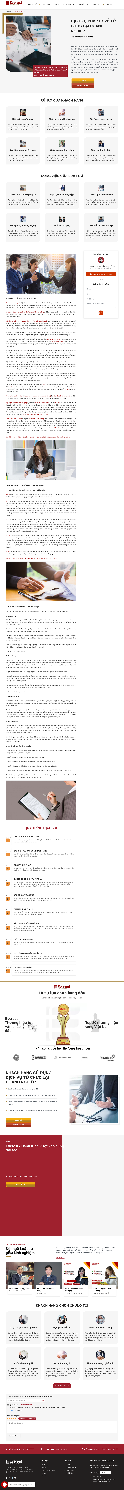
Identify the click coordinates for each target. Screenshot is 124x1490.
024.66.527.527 (97, 1431)
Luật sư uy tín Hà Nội (45, 1438)
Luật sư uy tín (106, 1438)
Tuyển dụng (70, 1418)
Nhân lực (71, 4)
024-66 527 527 (29, 1397)
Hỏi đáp (69, 1412)
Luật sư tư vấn (97, 1438)
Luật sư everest (19, 1438)
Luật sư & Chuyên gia (48, 1418)
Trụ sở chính (97, 1424)
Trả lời (11, 1359)
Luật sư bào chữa (87, 1438)
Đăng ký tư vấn (62, 1335)
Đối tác (44, 1420)
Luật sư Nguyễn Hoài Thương (82, 37)
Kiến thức (98, 4)
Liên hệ (109, 4)
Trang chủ (32, 4)
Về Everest (45, 1412)
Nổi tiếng (54, 1438)
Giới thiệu (47, 4)
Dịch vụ (59, 4)
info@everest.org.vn (62, 1397)
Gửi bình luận (13, 1385)
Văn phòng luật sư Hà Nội (31, 1438)
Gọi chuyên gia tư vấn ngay (101, 270)
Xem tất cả (60, 1207)
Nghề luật (84, 4)
